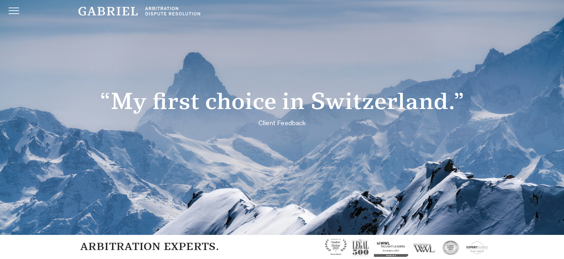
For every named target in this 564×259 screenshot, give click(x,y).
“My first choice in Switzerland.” (282, 106)
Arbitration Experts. (149, 246)
